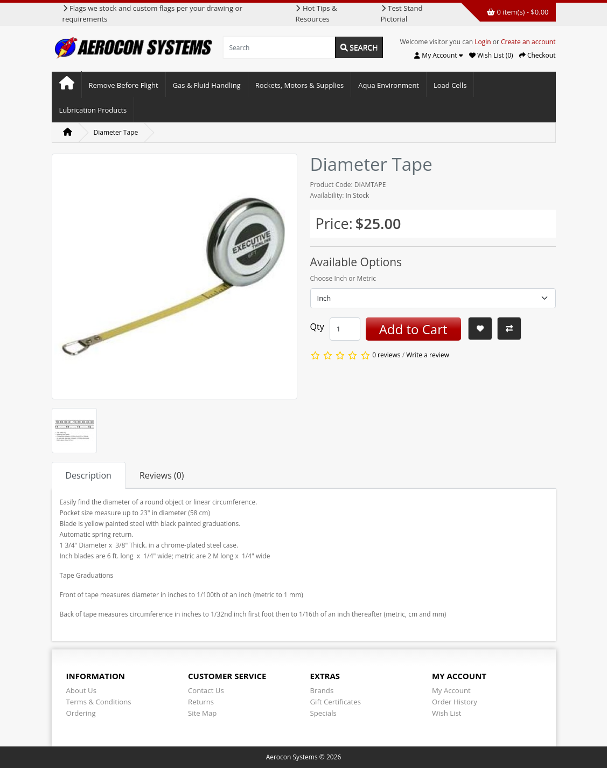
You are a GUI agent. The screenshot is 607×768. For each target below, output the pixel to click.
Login (483, 41)
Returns (201, 702)
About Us (81, 690)
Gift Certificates (335, 702)
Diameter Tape (116, 132)
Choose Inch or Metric (343, 278)
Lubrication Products (93, 110)
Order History (454, 702)
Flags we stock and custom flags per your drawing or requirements (152, 13)
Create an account (528, 41)
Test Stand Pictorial (402, 13)
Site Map (202, 713)
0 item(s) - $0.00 (517, 12)
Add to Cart (413, 329)
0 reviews (386, 355)
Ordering (81, 713)
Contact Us (206, 690)
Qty (317, 327)
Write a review (427, 355)
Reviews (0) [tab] (161, 475)
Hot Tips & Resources (316, 13)
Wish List (447, 713)
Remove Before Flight (123, 85)
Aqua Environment (388, 85)
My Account (451, 690)
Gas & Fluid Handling (207, 85)
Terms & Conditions (98, 702)
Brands (322, 690)
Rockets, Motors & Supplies (299, 85)
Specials (323, 713)
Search (359, 47)
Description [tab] (88, 475)
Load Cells (450, 85)
